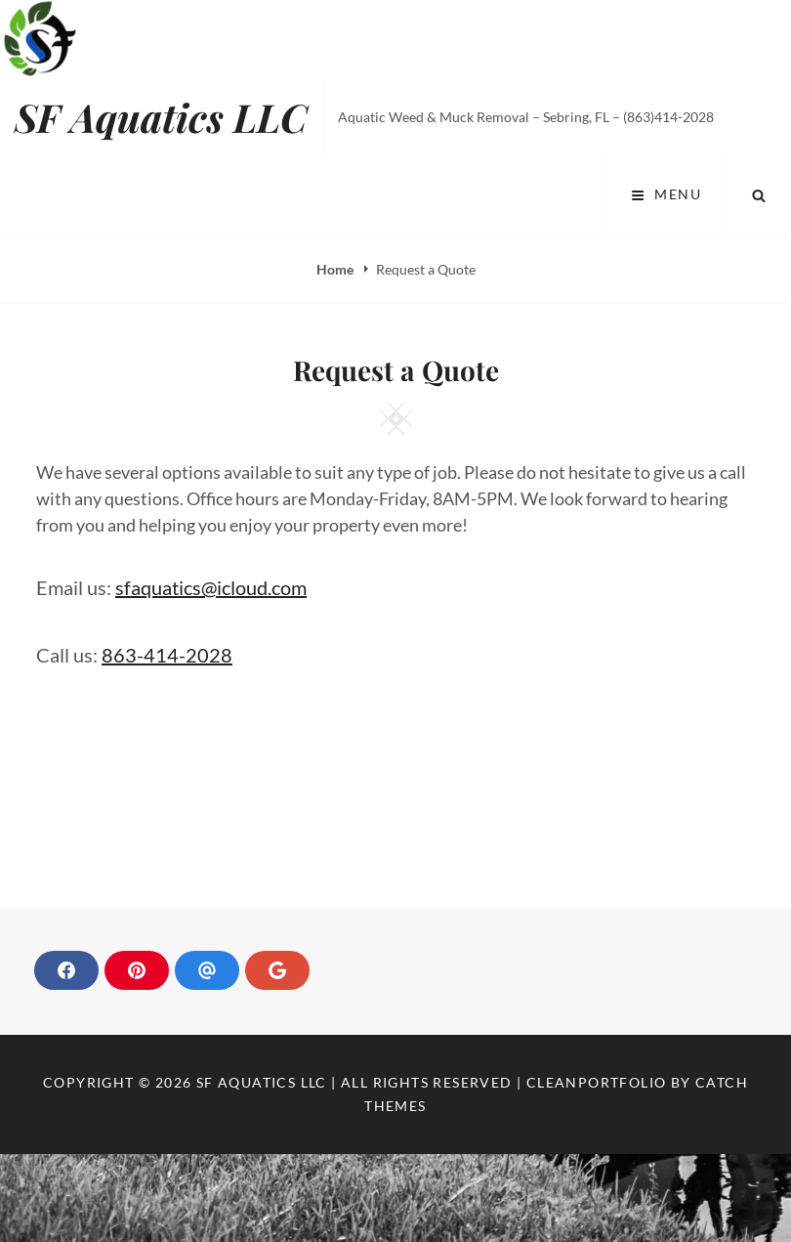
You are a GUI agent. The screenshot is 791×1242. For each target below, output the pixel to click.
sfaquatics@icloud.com (211, 587)
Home (336, 269)
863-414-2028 (167, 654)
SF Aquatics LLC (161, 117)
